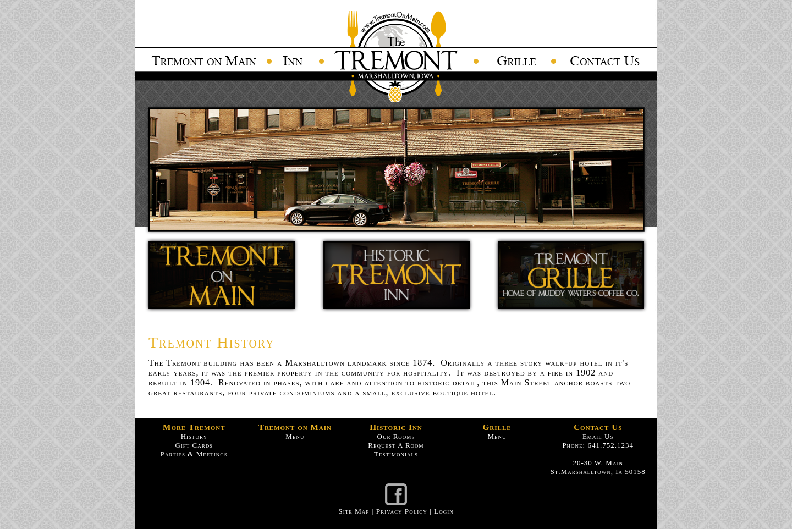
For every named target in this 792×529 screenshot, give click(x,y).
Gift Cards (194, 445)
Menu (294, 436)
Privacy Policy (401, 511)
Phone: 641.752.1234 (598, 445)
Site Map (353, 511)
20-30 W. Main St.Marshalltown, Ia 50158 (598, 467)
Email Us (598, 436)
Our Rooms (396, 436)
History (194, 436)
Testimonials (396, 454)
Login (444, 511)
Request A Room (396, 445)
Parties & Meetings (194, 454)
